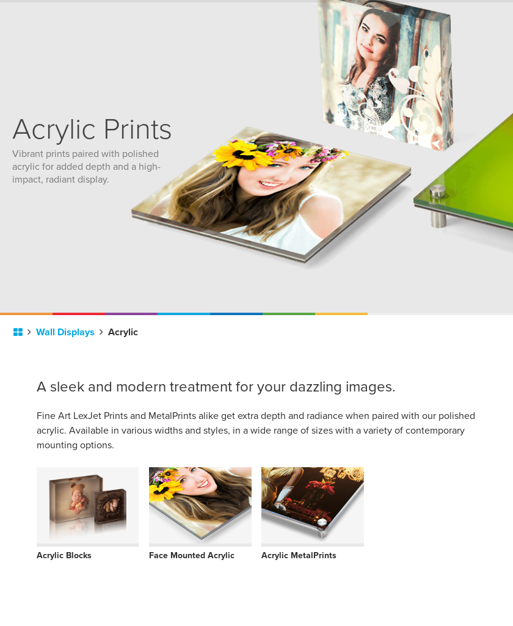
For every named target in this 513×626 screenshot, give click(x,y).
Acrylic (123, 332)
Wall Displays (69, 332)
